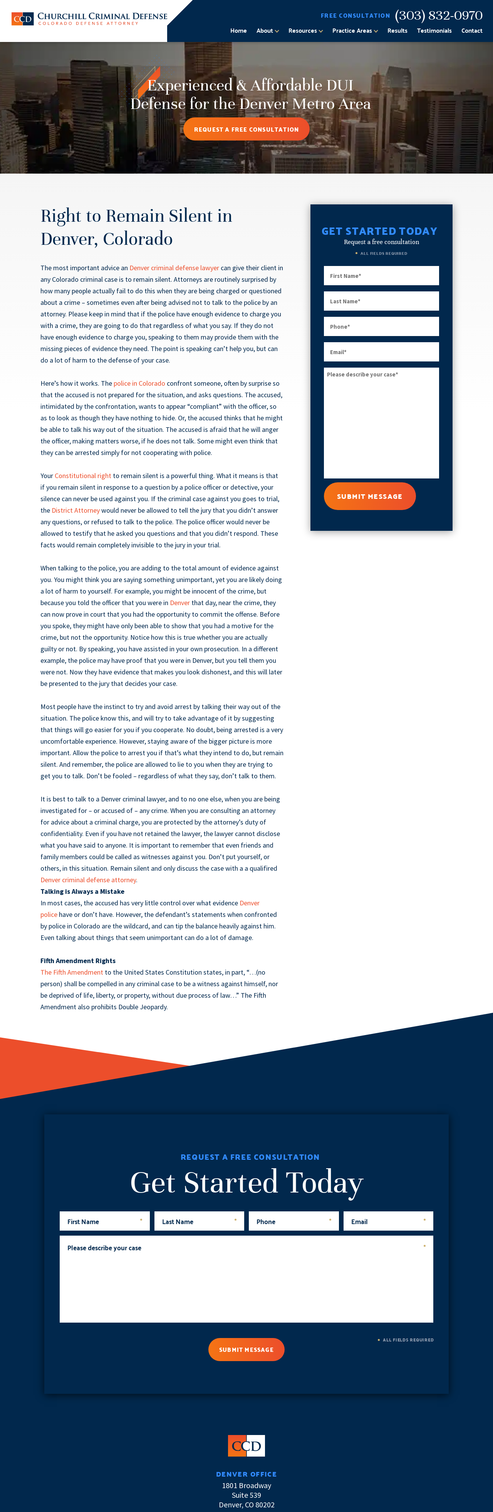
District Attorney (76, 510)
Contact (472, 30)
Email (388, 1221)
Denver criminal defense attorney (88, 879)
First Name (104, 1221)
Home (238, 30)
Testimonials (434, 30)
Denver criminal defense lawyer (174, 267)
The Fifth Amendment (71, 972)
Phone (294, 1221)
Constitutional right (83, 475)
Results (397, 30)
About (265, 30)
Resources (302, 30)
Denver (180, 602)
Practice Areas (352, 30)
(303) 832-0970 (439, 15)
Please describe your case (246, 1247)
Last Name (199, 1221)
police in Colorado (139, 383)
